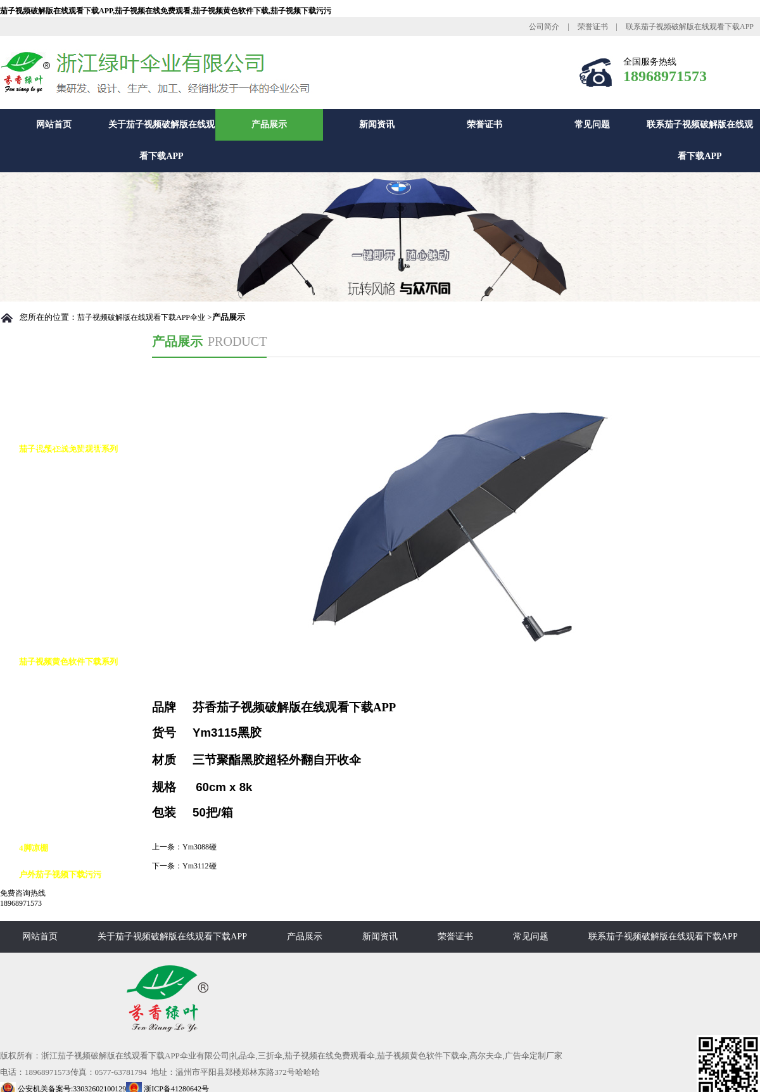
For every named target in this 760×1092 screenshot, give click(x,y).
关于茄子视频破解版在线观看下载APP (161, 140)
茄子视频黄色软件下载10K (80, 768)
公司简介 (544, 26)
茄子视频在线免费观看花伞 (81, 555)
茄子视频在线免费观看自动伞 (85, 475)
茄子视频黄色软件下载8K (78, 741)
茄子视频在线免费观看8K (78, 502)
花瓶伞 (44, 635)
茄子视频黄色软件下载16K (80, 821)
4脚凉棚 (33, 848)
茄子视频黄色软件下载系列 (68, 661)
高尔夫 (44, 688)
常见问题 (592, 124)
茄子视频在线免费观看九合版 (85, 582)
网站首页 (54, 124)
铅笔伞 (44, 608)
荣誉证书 (593, 26)
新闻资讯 (377, 124)
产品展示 (269, 124)
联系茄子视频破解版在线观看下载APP (690, 26)
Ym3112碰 (199, 865)
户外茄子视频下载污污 (60, 874)
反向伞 (44, 715)
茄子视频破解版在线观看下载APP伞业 (141, 317)
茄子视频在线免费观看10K (80, 528)
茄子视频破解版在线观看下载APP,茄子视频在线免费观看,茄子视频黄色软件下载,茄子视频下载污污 (165, 10)
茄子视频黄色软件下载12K (80, 794)
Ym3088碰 (199, 846)
